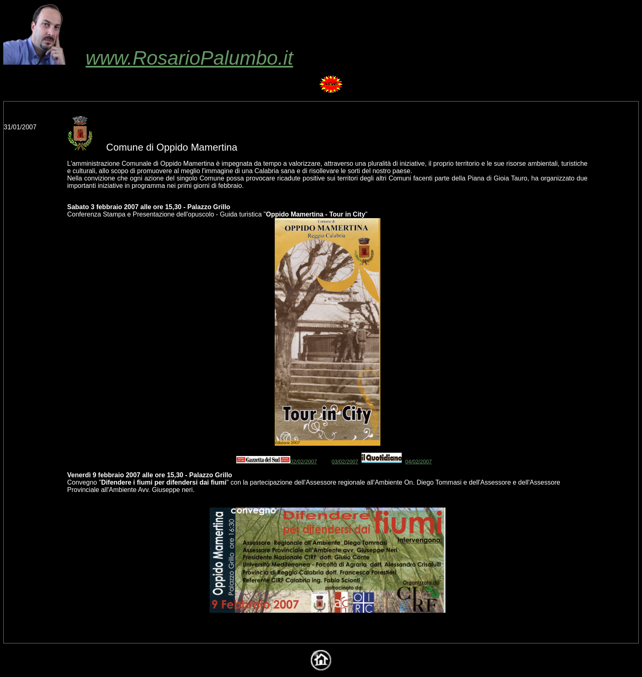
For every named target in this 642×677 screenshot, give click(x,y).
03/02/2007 (345, 461)
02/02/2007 (303, 461)
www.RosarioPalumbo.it (148, 58)
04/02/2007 (418, 461)
